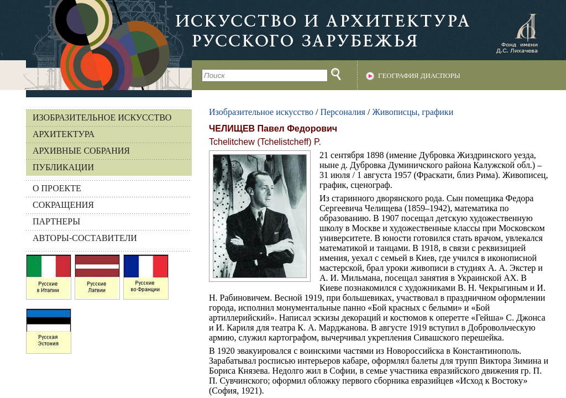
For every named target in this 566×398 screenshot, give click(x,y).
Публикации (63, 167)
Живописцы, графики (412, 112)
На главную (96, 45)
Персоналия (342, 112)
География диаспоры (419, 76)
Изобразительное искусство (102, 117)
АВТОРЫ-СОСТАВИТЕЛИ (85, 238)
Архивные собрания (81, 150)
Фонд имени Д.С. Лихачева (516, 33)
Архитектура (64, 134)
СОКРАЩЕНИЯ (63, 205)
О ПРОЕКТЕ (57, 188)
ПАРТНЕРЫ (56, 221)
